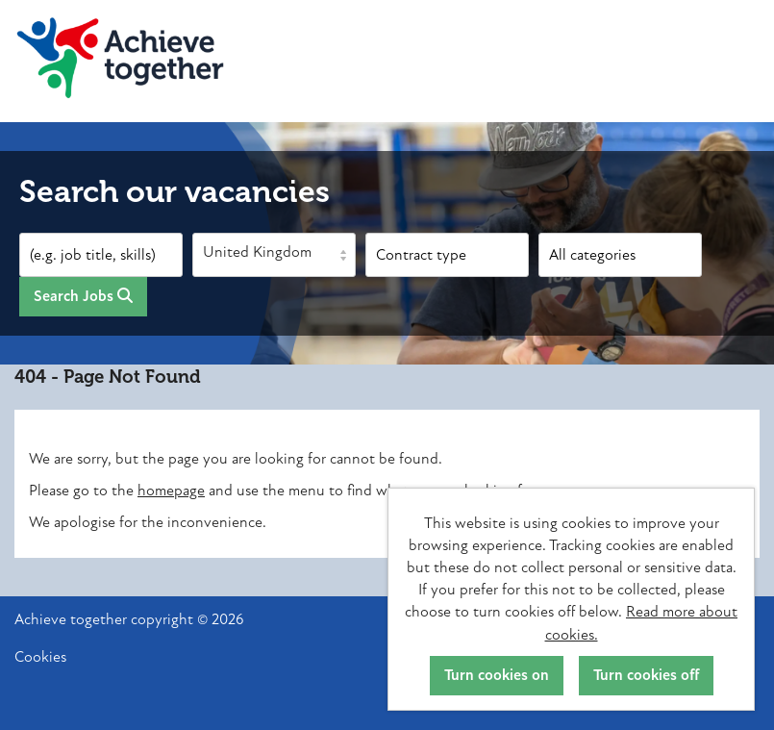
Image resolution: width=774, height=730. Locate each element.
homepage (171, 490)
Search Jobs (83, 296)
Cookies (40, 657)
